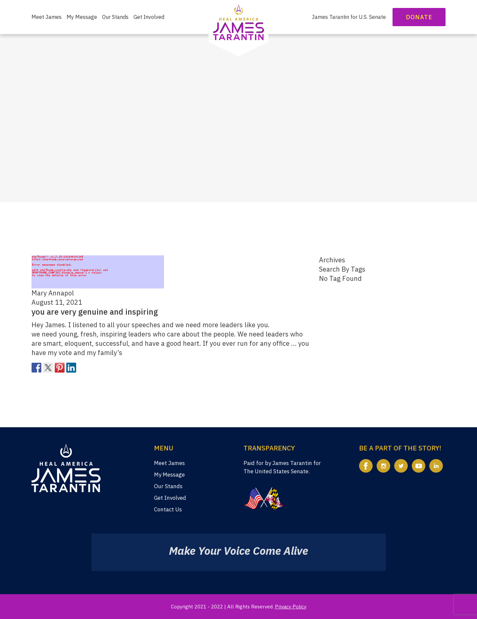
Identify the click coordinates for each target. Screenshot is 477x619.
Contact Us (168, 509)
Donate (419, 17)
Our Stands (115, 17)
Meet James (46, 17)
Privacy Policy (290, 606)
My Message (82, 17)
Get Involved (148, 17)
